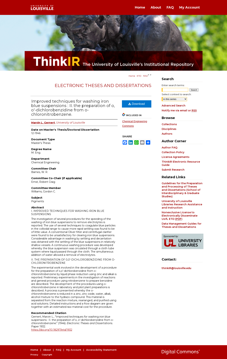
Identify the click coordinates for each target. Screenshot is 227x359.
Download (136, 103)
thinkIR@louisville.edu (176, 268)
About (47, 349)
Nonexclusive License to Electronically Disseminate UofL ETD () (179, 216)
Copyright (47, 354)
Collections (169, 124)
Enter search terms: (173, 85)
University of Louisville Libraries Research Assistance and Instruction (182, 204)
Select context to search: (176, 94)
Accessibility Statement (101, 349)
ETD (139, 75)
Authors (167, 133)
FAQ (58, 349)
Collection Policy (173, 152)
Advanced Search (173, 105)
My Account (73, 349)
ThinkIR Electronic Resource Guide (181, 163)
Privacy (34, 354)
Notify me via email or (179, 110)
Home (132, 75)
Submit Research (173, 169)
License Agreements (175, 157)
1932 (145, 75)
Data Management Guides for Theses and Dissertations (181, 225)
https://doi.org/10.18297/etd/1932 (51, 329)
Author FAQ (169, 147)
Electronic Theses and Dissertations (103, 85)
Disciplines (169, 129)
